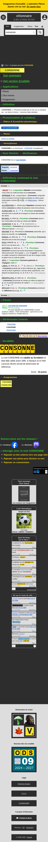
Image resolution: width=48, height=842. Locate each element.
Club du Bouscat (17, 605)
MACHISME (29, 543)
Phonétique (29, 211)
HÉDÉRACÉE (21, 583)
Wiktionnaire (32, 200)
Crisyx (14, 626)
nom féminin (21, 160)
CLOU (22, 564)
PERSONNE (11, 330)
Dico (6, 65)
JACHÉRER (27, 571)
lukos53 (14, 612)
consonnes (14, 170)
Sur (9, 445)
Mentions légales (24, 783)
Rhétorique (21, 205)
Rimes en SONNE (7, 139)
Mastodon (29, 827)
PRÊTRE (26, 640)
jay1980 (14, 598)
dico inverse (42, 336)
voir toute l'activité (31, 589)
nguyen (21, 633)
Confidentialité (24, 802)
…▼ (19, 210)
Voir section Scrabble (15, 81)
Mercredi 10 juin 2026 (19, 607)
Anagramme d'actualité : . (24, 5)
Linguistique (18, 190)
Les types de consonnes (17, 306)
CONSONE (28, 148)
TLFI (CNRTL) (39, 283)
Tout (30, 554)
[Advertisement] (24, 48)
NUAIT (22, 557)
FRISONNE (11, 324)
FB (23, 827)
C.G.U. (24, 793)
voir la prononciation (10, 128)
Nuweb (29, 836)
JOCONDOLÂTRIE (23, 550)
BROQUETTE (29, 562)
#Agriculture (25, 569)
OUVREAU (28, 576)
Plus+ (34, 547)
